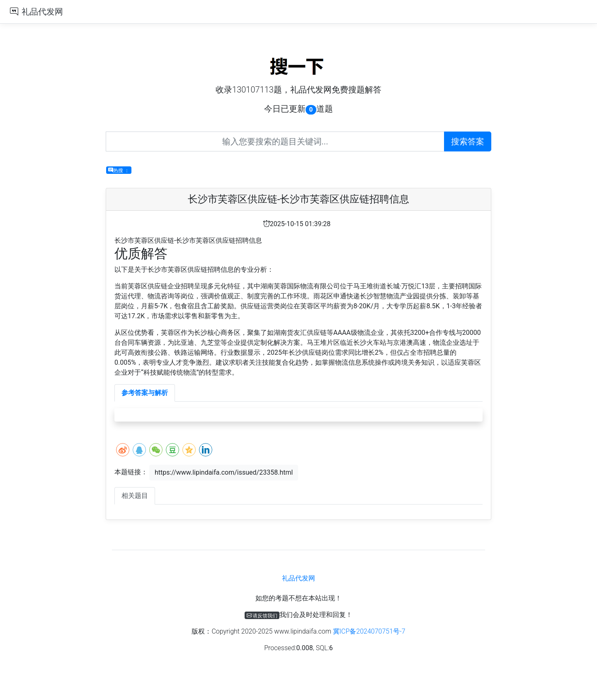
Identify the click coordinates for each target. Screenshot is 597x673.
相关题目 (134, 496)
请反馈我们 (262, 615)
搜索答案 (467, 141)
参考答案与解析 (144, 393)
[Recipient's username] (275, 141)
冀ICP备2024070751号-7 (369, 631)
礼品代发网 (42, 12)
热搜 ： (118, 170)
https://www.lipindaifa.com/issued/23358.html (224, 472)
